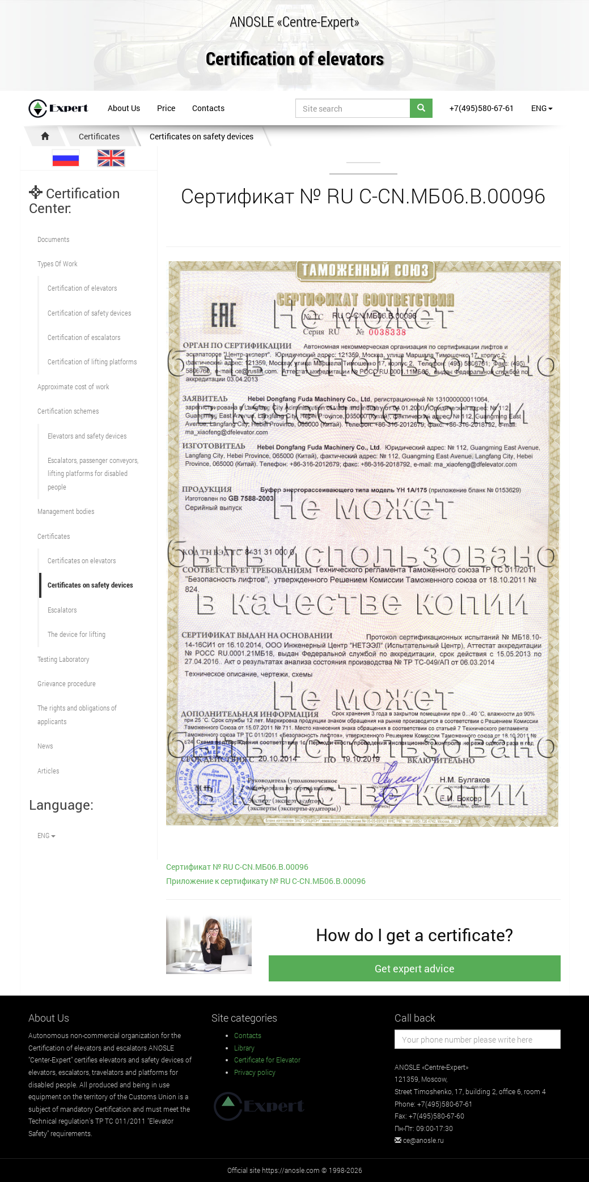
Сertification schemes (68, 411)
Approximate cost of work (73, 386)
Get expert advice (415, 968)
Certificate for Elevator (267, 1059)
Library (244, 1047)
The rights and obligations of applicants (77, 714)
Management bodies (65, 511)
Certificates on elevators (82, 560)
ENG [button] (542, 108)
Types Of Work (57, 263)
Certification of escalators (84, 337)
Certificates (99, 136)
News (45, 746)
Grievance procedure (66, 683)
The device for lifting (76, 634)
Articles (48, 771)
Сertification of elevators (82, 288)
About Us (124, 108)
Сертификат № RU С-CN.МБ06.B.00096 (237, 866)
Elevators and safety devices (87, 436)
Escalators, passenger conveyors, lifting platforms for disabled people (93, 473)
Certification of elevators (295, 59)
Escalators (62, 610)
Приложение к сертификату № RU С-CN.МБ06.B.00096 (266, 880)
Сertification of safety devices (89, 313)
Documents (53, 239)
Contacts (208, 108)
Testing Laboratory (63, 659)
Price (166, 108)
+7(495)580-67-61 (482, 108)
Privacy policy (255, 1072)
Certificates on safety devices (201, 136)
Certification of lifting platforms (92, 361)
